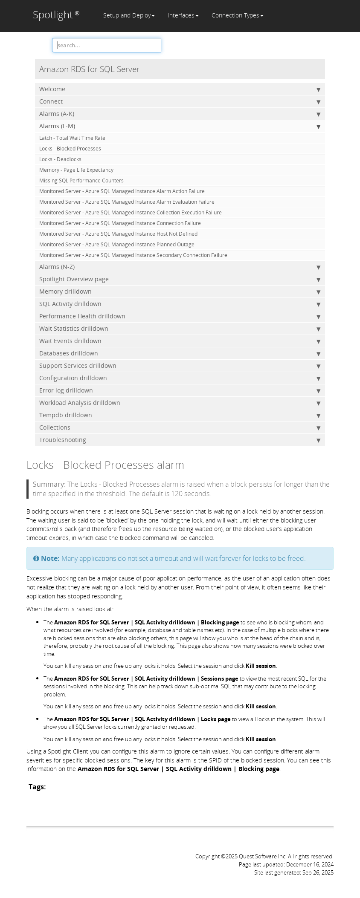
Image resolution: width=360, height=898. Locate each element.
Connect (180, 101)
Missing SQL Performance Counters (81, 180)
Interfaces (183, 15)
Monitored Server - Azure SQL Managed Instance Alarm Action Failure (122, 191)
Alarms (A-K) (180, 114)
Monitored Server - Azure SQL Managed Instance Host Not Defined (118, 233)
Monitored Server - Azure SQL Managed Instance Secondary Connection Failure (133, 255)
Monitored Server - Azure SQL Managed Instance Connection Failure (120, 223)
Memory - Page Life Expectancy (76, 169)
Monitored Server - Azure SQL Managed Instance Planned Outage (117, 244)
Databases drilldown (180, 353)
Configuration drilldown (180, 378)
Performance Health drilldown (180, 316)
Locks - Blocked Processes (70, 148)
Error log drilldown (180, 390)
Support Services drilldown (180, 365)
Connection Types (238, 15)
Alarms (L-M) (180, 126)
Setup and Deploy (129, 15)
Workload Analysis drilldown (180, 402)
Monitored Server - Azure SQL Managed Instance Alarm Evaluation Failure (127, 201)
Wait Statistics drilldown (180, 328)
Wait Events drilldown (180, 341)
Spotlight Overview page (180, 279)
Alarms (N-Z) (180, 267)
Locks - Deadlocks (60, 159)
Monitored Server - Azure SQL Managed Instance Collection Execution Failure (130, 212)
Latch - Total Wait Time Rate (72, 137)
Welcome (180, 89)
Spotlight (56, 14)
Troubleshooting (180, 440)
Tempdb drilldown (180, 415)
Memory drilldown (180, 291)
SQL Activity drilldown (180, 304)
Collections (180, 427)
